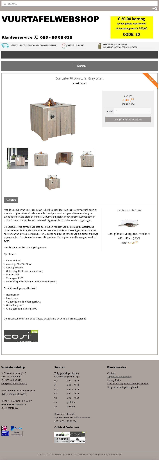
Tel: (3, 380)
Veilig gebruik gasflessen (66, 373)
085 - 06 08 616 (13, 380)
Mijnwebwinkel (115, 454)
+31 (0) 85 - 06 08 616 (65, 421)
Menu (79, 66)
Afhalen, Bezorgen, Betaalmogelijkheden (127, 383)
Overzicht (11, 199)
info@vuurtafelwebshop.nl (14, 383)
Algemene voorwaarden (119, 376)
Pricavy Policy (114, 380)
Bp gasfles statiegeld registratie (123, 387)
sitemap (69, 454)
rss (76, 454)
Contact (111, 373)
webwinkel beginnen (88, 454)
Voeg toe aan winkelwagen (128, 119)
